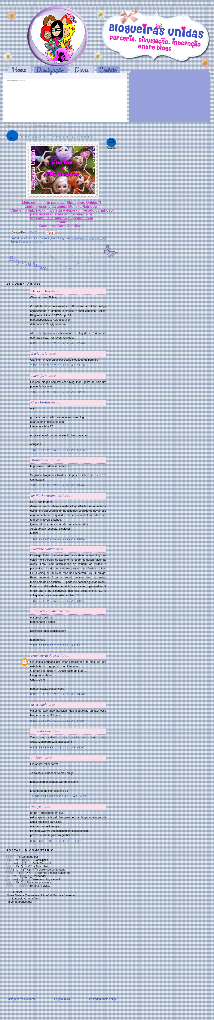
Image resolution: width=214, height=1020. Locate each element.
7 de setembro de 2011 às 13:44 (57, 485)
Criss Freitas (40, 402)
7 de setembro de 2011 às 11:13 (57, 449)
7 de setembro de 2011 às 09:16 (57, 365)
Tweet (33, 232)
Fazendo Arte (41, 731)
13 (111, 141)
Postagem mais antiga (103, 999)
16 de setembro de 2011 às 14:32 (58, 796)
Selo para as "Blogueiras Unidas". (58, 136)
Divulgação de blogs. (32, 241)
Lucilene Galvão (43, 549)
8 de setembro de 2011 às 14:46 (57, 694)
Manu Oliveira (42, 460)
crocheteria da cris (45, 656)
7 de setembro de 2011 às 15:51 (57, 538)
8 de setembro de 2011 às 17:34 (57, 720)
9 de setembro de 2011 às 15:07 (57, 747)
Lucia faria (39, 353)
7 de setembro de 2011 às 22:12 (57, 645)
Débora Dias (40, 291)
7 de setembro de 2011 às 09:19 (57, 392)
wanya (36, 807)
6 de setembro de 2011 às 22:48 (57, 343)
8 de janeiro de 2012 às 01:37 (55, 840)
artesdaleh (39, 704)
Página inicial (62, 999)
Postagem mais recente (21, 999)
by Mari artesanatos (46, 496)
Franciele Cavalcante (47, 611)
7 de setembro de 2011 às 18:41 (57, 600)
